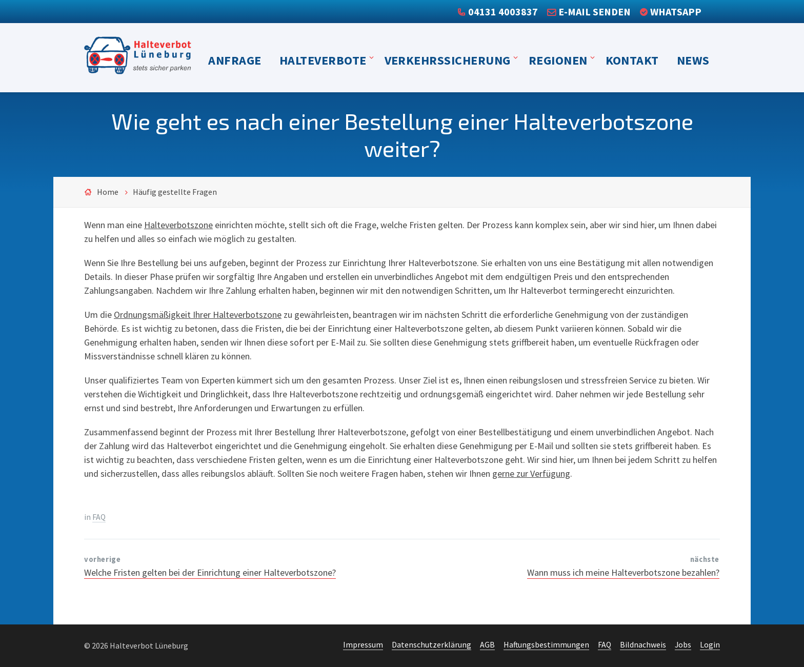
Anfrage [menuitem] (234, 60)
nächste (704, 559)
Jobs (683, 645)
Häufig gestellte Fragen (175, 192)
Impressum (363, 645)
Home (107, 192)
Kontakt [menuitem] (632, 60)
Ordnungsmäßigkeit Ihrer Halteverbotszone (198, 314)
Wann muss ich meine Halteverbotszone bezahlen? (623, 572)
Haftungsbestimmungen (546, 645)
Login (710, 645)
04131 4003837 (503, 11)
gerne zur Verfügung (531, 473)
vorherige (102, 559)
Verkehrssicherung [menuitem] (448, 60)
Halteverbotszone (178, 225)
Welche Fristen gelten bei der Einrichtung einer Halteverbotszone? (210, 572)
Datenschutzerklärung (431, 645)
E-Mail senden (594, 11)
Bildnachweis (643, 645)
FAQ (99, 517)
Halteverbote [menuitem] (323, 60)
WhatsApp (675, 11)
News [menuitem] (693, 60)
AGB (487, 645)
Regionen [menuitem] (558, 60)
